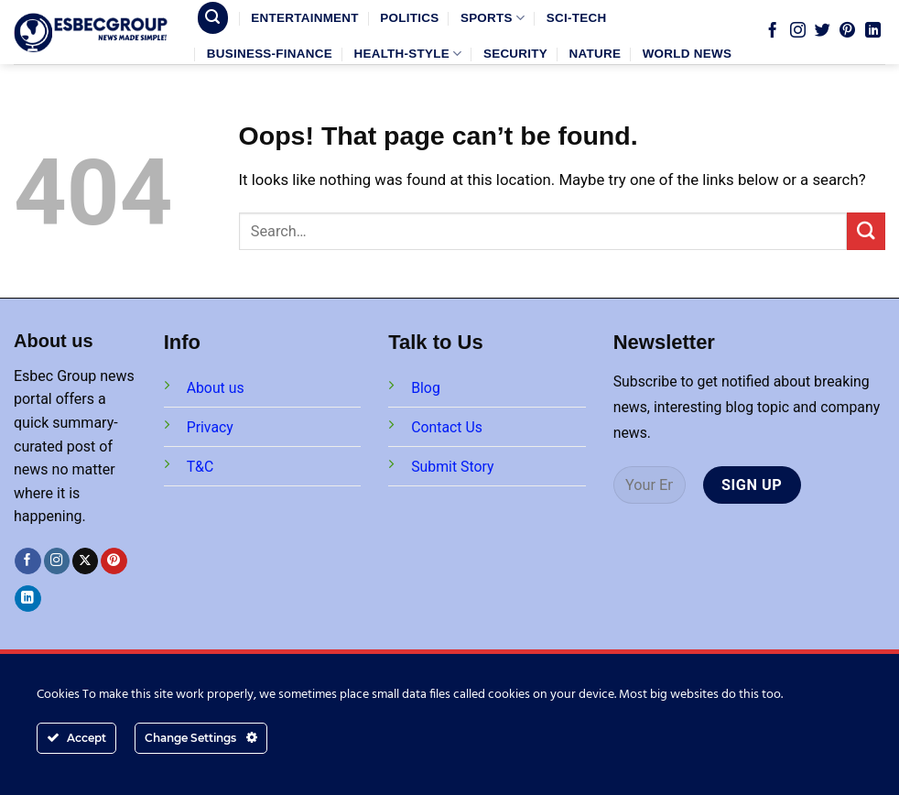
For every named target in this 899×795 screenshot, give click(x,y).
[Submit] (866, 231)
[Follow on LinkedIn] (873, 31)
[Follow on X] (85, 561)
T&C (200, 466)
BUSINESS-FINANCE (269, 53)
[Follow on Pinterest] (847, 31)
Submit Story (452, 466)
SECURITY (515, 53)
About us (215, 388)
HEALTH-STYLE (407, 53)
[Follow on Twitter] (822, 31)
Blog (425, 388)
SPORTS (492, 18)
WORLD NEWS (687, 53)
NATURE (595, 53)
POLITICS (409, 18)
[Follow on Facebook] (772, 31)
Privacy (210, 427)
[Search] (213, 17)
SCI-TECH (577, 18)
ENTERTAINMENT (304, 18)
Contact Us (446, 427)
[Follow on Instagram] (798, 31)
